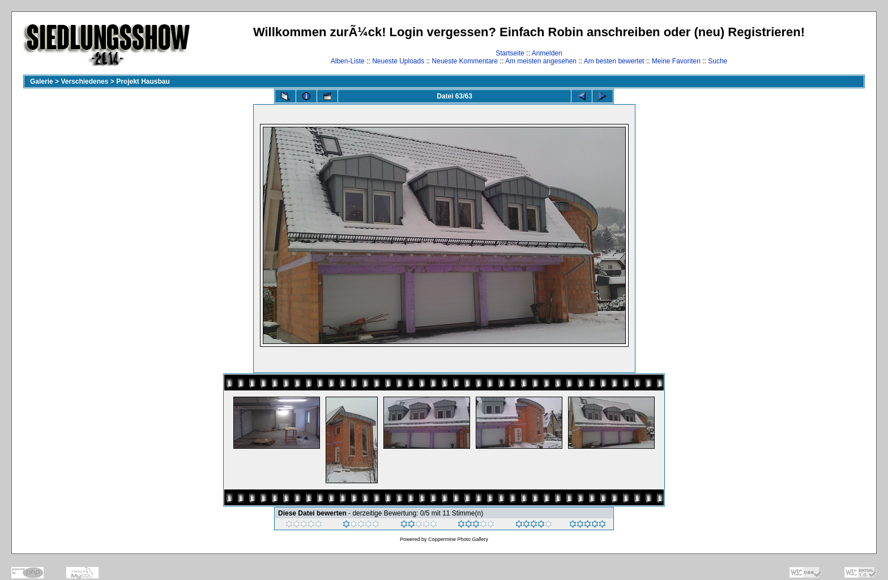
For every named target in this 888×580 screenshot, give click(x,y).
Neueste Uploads (398, 61)
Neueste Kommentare (465, 61)
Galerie (41, 81)
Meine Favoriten (676, 61)
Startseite (510, 53)
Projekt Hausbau (143, 81)
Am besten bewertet (614, 61)
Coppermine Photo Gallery (458, 539)
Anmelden (547, 53)
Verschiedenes (84, 81)
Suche (717, 61)
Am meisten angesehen (541, 61)
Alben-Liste (348, 61)
